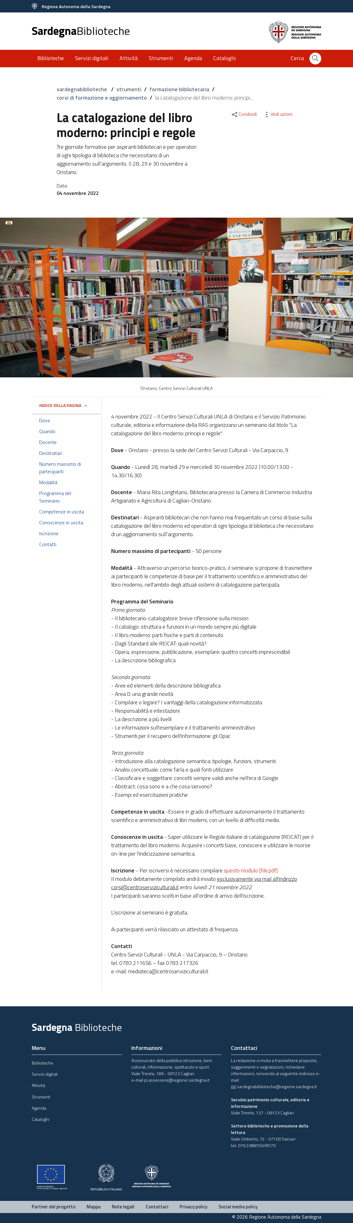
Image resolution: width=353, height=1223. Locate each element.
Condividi (244, 114)
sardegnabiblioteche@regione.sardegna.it (274, 1086)
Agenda (193, 58)
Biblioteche (50, 58)
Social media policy (238, 1206)
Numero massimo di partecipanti (60, 467)
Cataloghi (224, 58)
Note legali (123, 1206)
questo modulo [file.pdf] (251, 870)
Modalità (48, 482)
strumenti (128, 89)
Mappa (94, 1206)
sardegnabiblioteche (82, 89)
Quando (47, 431)
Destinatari (50, 453)
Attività (129, 58)
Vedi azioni (277, 114)
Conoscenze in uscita (61, 522)
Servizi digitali (91, 58)
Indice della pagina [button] (60, 405)
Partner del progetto (53, 1206)
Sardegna (81, 30)
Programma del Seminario (55, 496)
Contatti (47, 544)
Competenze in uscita (61, 511)
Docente (48, 442)
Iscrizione (49, 533)
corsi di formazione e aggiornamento (102, 97)
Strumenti (161, 58)
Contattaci (157, 1206)
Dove (44, 420)
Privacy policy (193, 1206)
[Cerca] (315, 58)
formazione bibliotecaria (179, 89)
